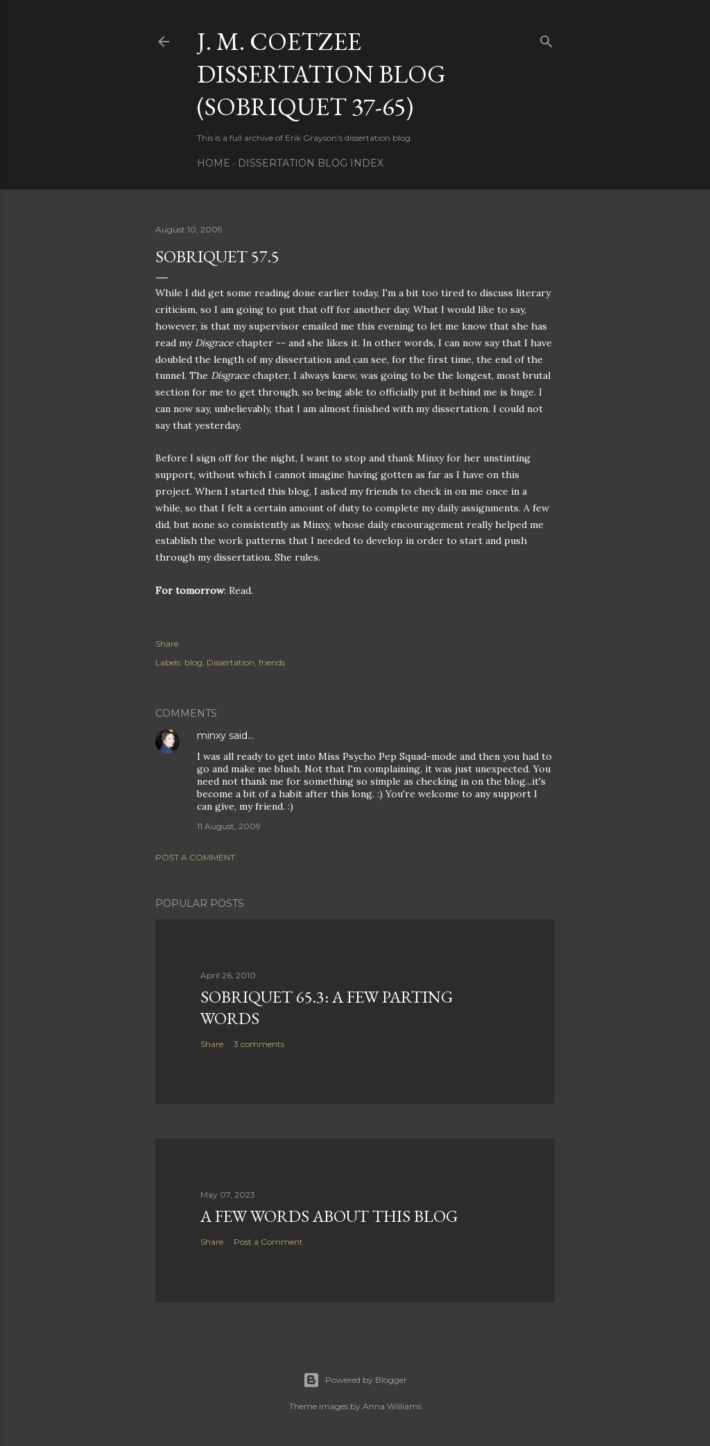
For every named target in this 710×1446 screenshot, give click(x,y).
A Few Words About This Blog (329, 1216)
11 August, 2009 (229, 826)
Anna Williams (392, 1406)
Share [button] (166, 643)
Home (213, 163)
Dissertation (230, 662)
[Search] (546, 38)
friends (272, 662)
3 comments (259, 1044)
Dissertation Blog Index (310, 163)
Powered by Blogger (355, 1380)
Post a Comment (195, 857)
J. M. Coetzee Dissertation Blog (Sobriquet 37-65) (321, 74)
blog (193, 662)
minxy (211, 735)
